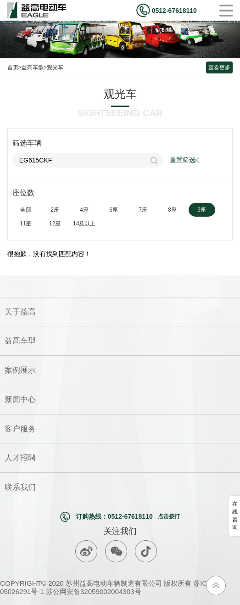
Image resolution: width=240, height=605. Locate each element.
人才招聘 (20, 457)
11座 (25, 223)
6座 (113, 210)
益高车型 (33, 67)
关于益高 (20, 311)
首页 (12, 67)
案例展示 (20, 370)
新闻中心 (20, 399)
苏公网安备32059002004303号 (92, 591)
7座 (143, 210)
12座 (55, 223)
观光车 (55, 67)
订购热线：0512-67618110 (120, 517)
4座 (84, 210)
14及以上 (84, 223)
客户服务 (20, 428)
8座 (172, 210)
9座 (201, 210)
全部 (25, 210)
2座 (54, 210)
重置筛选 (182, 159)
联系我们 (20, 487)
